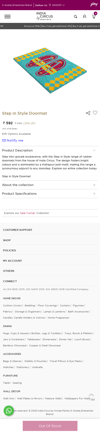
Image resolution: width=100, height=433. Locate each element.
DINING (7, 326)
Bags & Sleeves (12, 361)
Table (6, 383)
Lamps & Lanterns (54, 311)
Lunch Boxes (82, 339)
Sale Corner (27, 213)
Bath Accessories (78, 311)
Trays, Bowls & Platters (78, 333)
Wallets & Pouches (35, 361)
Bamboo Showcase (14, 345)
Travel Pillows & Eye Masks (65, 361)
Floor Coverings (47, 305)
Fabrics (7, 311)
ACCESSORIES (12, 354)
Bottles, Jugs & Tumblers (46, 333)
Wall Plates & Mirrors (29, 398)
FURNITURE (10, 376)
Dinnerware (49, 339)
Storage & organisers (28, 311)
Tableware (33, 339)
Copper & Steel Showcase (45, 345)
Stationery (22, 367)
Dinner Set (65, 339)
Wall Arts (8, 398)
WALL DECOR (11, 391)
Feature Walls (53, 398)
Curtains (65, 305)
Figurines (78, 305)
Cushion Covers (12, 305)
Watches (8, 367)
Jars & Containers (13, 339)
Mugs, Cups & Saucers (16, 333)
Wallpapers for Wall (77, 398)
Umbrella (37, 367)
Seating (17, 383)
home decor (11, 298)
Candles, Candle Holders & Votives (24, 317)
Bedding (30, 305)
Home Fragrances (58, 317)
